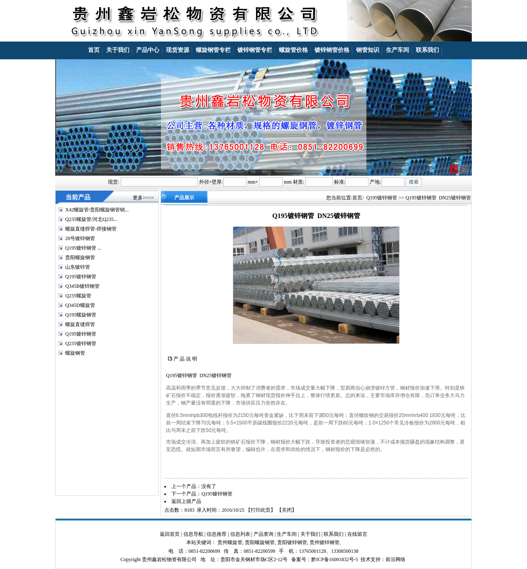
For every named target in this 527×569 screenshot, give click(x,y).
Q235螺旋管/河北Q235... (91, 219)
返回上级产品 (186, 501)
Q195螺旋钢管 (80, 315)
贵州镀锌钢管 (324, 542)
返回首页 (170, 534)
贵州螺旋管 (229, 542)
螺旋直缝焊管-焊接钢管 (91, 229)
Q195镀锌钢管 (80, 277)
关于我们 (310, 534)
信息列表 (240, 534)
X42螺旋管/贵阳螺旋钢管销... (97, 210)
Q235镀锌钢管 (80, 343)
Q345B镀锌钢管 (82, 286)
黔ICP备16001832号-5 (334, 559)
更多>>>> (143, 198)
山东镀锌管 (77, 267)
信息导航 (193, 534)
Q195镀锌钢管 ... (83, 248)
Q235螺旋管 (78, 296)
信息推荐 (217, 534)
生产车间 (287, 534)
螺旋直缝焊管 (80, 324)
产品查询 (263, 534)
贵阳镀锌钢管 (292, 542)
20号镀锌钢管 (80, 238)
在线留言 (357, 534)
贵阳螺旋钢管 (80, 257)
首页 (357, 198)
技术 (366, 559)
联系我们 (334, 534)
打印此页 (261, 510)
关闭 (287, 510)
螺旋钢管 (75, 353)
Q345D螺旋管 (80, 305)
